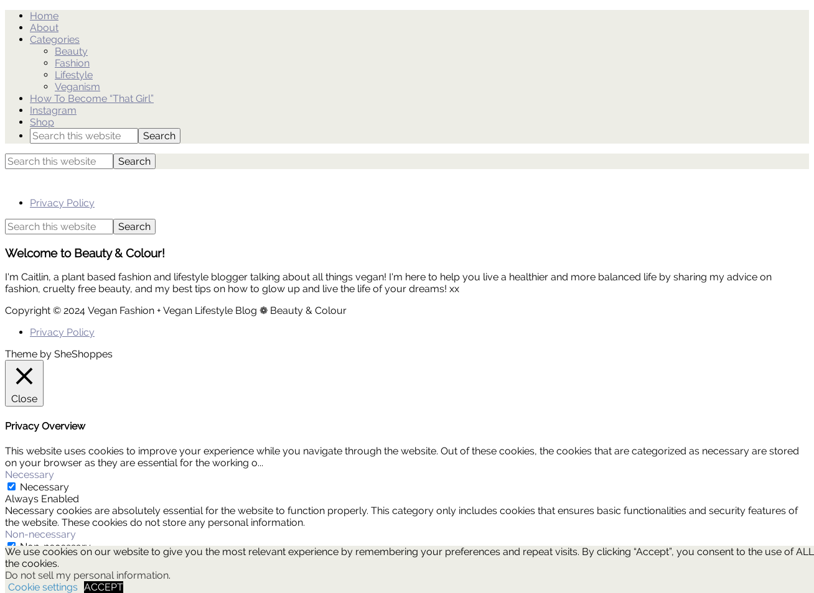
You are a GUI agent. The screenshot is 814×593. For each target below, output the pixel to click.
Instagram (53, 110)
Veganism (77, 87)
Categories (55, 39)
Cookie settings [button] (43, 587)
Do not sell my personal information (87, 575)
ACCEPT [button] (103, 587)
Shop (42, 122)
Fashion (72, 63)
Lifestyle (74, 75)
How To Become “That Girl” (92, 98)
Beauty (71, 51)
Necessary (44, 487)
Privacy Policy (62, 203)
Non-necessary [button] (40, 534)
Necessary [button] (29, 474)
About (44, 28)
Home (44, 16)
